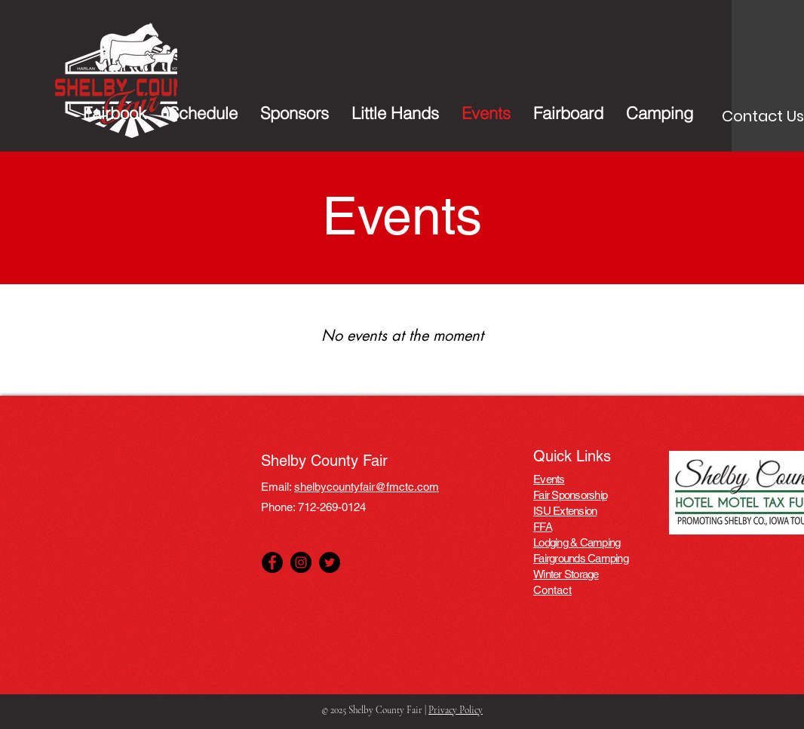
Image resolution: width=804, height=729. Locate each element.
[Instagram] (300, 562)
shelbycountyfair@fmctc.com (366, 486)
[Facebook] (272, 562)
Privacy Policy (455, 710)
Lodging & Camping (576, 542)
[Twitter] (329, 562)
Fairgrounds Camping (580, 558)
